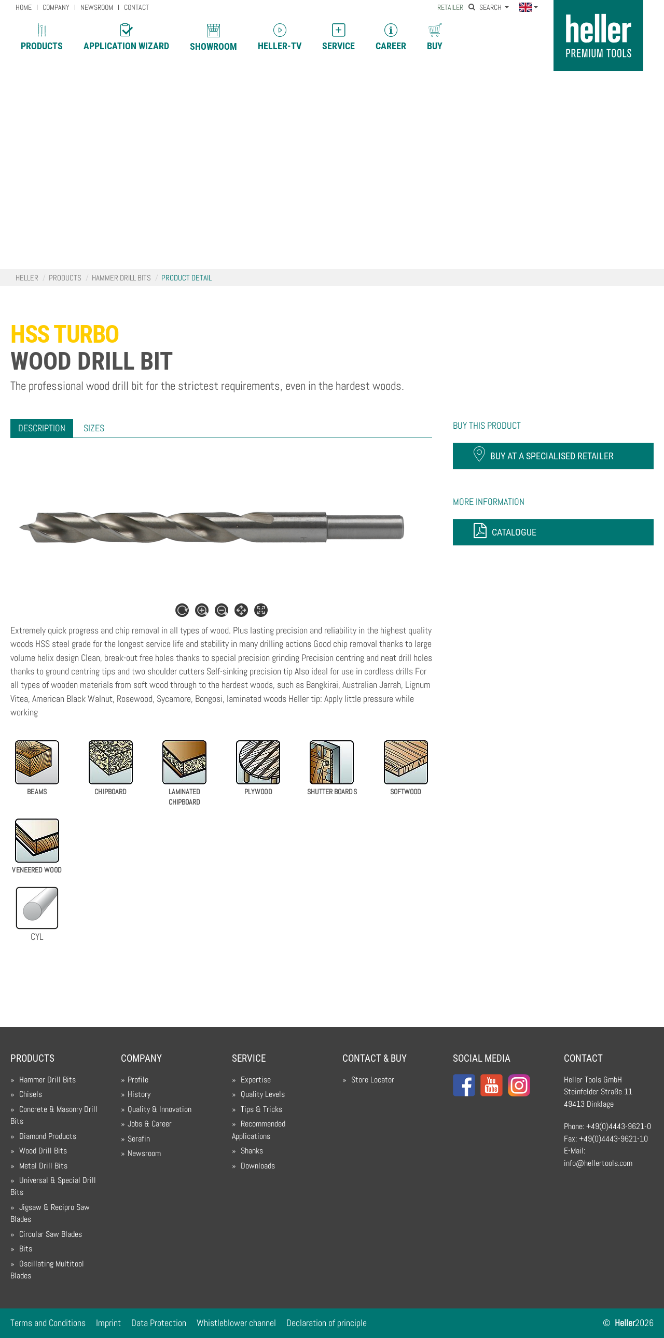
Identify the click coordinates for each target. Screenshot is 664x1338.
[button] (528, 8)
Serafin (139, 1139)
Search (485, 7)
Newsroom (144, 1153)
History (139, 1094)
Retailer (450, 7)
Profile (138, 1080)
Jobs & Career (150, 1124)
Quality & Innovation (159, 1109)
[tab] (41, 428)
